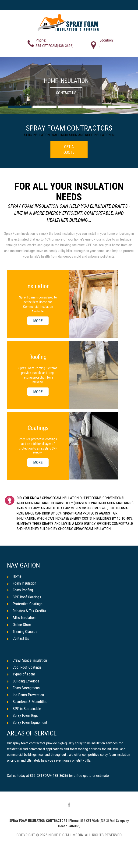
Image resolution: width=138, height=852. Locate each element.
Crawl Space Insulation (27, 660)
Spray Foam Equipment (27, 722)
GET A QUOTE (69, 149)
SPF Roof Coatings (24, 597)
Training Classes (22, 631)
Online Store (19, 624)
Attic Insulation (21, 617)
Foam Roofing (20, 590)
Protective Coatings (25, 604)
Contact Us (18, 638)
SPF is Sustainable (24, 708)
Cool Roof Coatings (24, 667)
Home (14, 576)
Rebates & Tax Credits (26, 610)
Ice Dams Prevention (26, 695)
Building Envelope (23, 681)
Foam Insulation (22, 583)
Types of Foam (21, 674)
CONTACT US (66, 92)
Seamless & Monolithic (27, 701)
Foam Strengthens (24, 688)
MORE (38, 321)
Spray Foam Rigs (22, 715)
